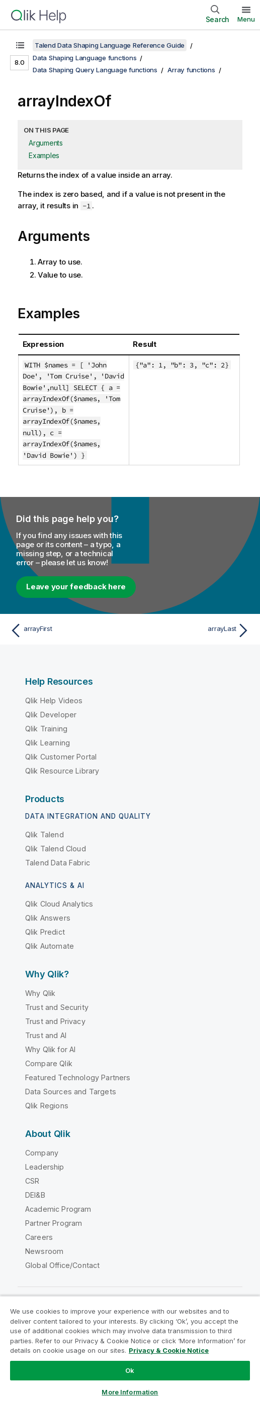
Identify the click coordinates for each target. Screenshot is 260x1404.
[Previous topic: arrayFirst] (68, 630)
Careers (39, 1237)
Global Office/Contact (62, 1265)
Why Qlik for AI (50, 1049)
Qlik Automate (49, 946)
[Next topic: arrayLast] (192, 630)
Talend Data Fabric (57, 862)
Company (41, 1152)
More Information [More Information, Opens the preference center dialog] (130, 1392)
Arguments (46, 143)
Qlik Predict (45, 932)
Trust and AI (45, 1035)
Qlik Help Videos (54, 700)
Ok (129, 1370)
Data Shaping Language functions (84, 58)
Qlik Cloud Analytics (59, 904)
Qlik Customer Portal (61, 756)
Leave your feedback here (76, 586)
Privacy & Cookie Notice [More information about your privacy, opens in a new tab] (169, 1350)
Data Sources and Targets (70, 1091)
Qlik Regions (46, 1105)
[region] (130, 1350)
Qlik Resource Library (62, 771)
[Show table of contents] (20, 45)
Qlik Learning (47, 742)
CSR (32, 1181)
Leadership (44, 1167)
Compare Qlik (48, 1063)
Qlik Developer (50, 714)
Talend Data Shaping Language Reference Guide (110, 45)
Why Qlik (40, 993)
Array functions (191, 70)
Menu (246, 19)
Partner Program (53, 1223)
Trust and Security (57, 1007)
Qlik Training (46, 728)
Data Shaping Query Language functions (95, 70)
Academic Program (58, 1209)
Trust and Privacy (55, 1021)
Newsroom (44, 1251)
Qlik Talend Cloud (55, 848)
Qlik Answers (47, 918)
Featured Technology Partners (77, 1077)
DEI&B (35, 1195)
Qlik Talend (44, 834)
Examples (44, 155)
